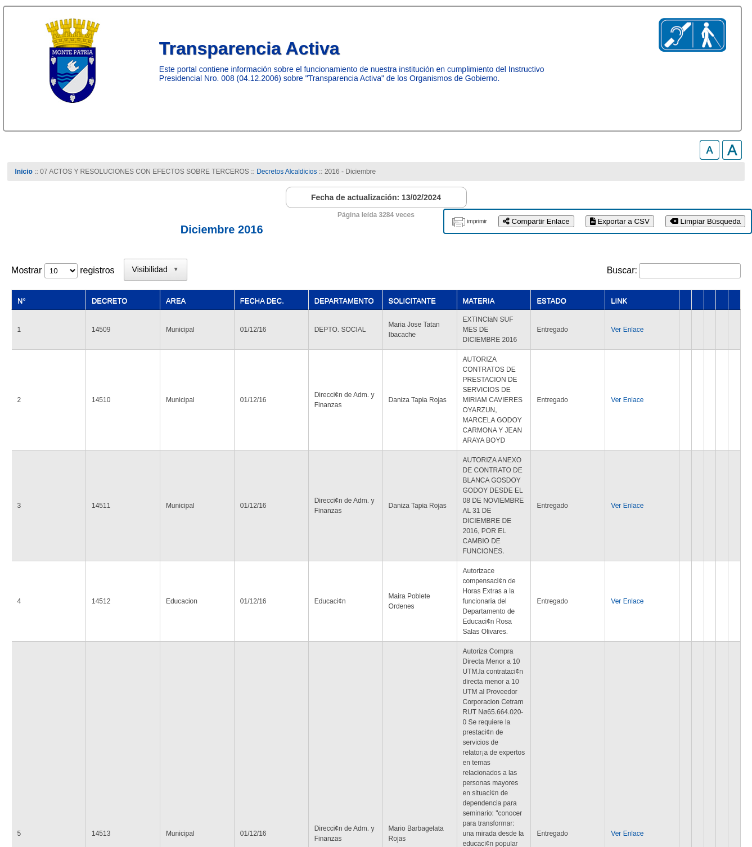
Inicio (23, 171)
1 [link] (501, 691)
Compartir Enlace (536, 221)
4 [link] (566, 691)
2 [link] (522, 691)
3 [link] (544, 691)
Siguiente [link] (679, 691)
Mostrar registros (62, 270)
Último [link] (722, 691)
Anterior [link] (469, 691)
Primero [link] (425, 691)
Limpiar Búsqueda (705, 221)
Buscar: (622, 270)
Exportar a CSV (620, 221)
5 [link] (587, 691)
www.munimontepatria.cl (59, 802)
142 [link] (639, 691)
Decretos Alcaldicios (286, 171)
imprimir (477, 221)
